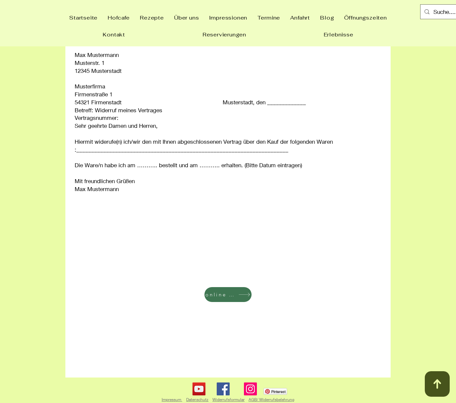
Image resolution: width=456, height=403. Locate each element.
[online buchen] (228, 294)
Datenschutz (197, 399)
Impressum (172, 399)
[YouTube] (198, 388)
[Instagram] (250, 388)
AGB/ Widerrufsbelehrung (271, 399)
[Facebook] (223, 388)
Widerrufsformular (228, 399)
